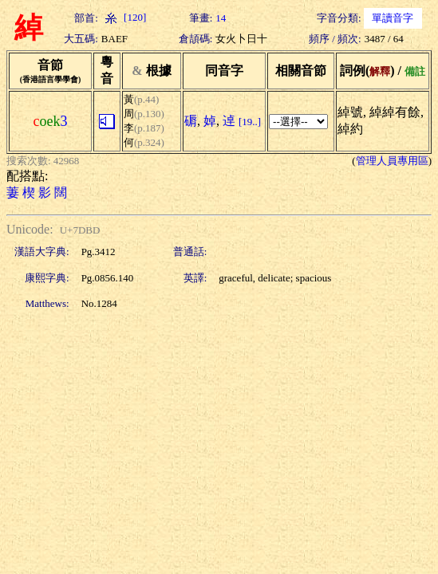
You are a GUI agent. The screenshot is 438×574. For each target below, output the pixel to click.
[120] (123, 17)
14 (220, 18)
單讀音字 (392, 18)
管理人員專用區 (392, 161)
